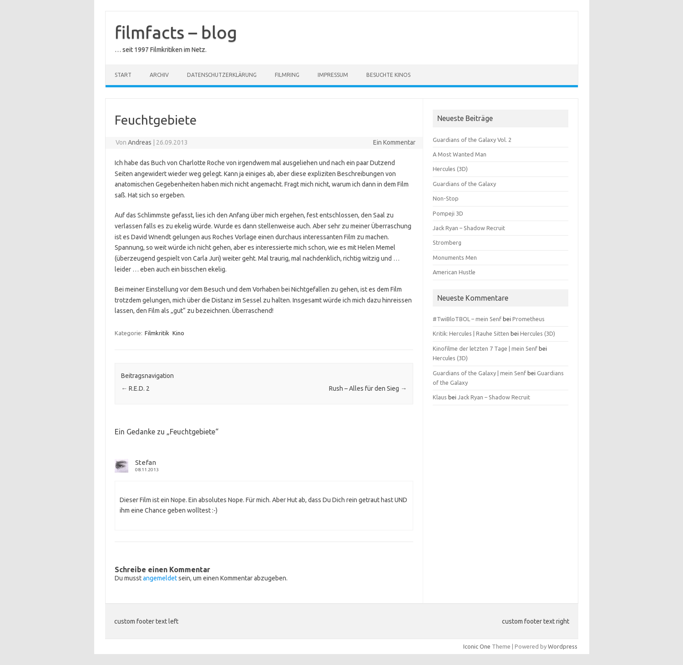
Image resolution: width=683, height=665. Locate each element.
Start (123, 75)
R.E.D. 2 (135, 388)
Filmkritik (157, 333)
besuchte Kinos (388, 75)
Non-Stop (446, 198)
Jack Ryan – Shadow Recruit (469, 228)
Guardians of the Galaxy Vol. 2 (472, 139)
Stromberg (447, 242)
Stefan (145, 462)
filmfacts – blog (176, 32)
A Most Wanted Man (459, 154)
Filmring (287, 75)
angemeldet (160, 578)
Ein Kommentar (394, 142)
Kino (178, 333)
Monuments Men (455, 257)
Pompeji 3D (448, 213)
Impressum (333, 75)
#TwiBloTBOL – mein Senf (467, 319)
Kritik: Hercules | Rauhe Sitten (471, 333)
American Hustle (454, 272)
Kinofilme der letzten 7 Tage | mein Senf (485, 348)
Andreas (140, 142)
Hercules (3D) (450, 169)
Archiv (159, 75)
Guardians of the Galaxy (464, 184)
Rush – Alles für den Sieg (368, 388)
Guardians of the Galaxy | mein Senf (479, 373)
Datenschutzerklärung (222, 75)
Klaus (440, 397)
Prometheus (528, 319)
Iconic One (477, 646)
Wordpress (562, 646)
